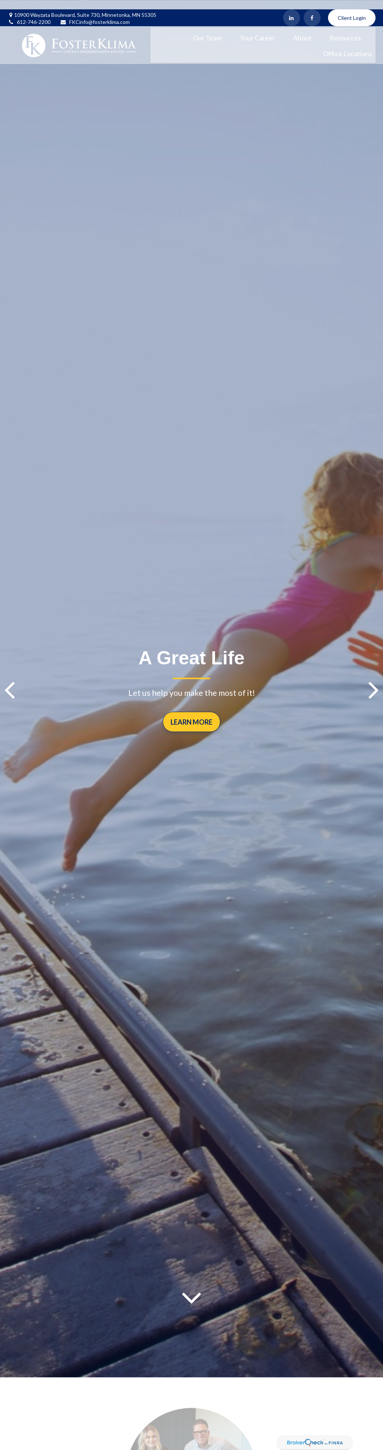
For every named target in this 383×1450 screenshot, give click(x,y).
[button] (207, 28)
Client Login (352, 8)
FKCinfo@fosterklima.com (95, 12)
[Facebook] (312, 8)
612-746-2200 (28, 12)
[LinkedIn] (291, 8)
